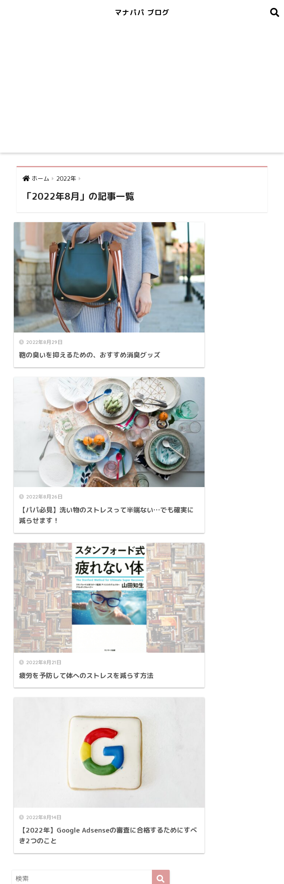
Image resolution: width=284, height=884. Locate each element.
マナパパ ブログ (142, 12)
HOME (142, 844)
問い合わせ (110, 860)
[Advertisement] (142, 93)
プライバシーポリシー (162, 860)
